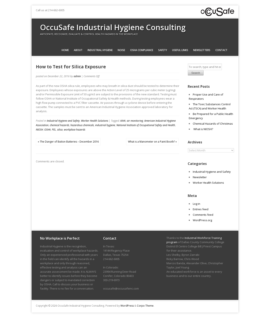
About (78, 50)
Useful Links (180, 50)
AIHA (123, 121)
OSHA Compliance (141, 50)
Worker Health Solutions (94, 121)
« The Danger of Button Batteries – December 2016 (68, 141)
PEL (54, 129)
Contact (221, 50)
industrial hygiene (105, 125)
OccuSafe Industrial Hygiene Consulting (113, 27)
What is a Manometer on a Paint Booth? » (152, 141)
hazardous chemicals (82, 125)
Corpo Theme (145, 305)
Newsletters (201, 50)
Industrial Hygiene (100, 50)
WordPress (127, 305)
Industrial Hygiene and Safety (63, 121)
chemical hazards (59, 125)
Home (65, 50)
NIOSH (39, 129)
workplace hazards (74, 129)
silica (60, 129)
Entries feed (200, 209)
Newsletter (200, 177)
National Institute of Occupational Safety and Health (145, 125)
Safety (162, 50)
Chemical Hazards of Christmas (213, 123)
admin (77, 76)
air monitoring (135, 121)
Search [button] (195, 72)
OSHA (47, 129)
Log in (196, 204)
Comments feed (203, 215)
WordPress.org (202, 220)
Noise (121, 50)
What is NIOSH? (203, 129)
